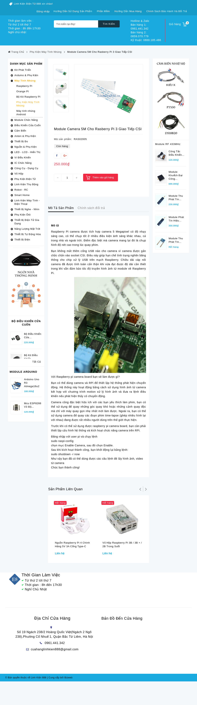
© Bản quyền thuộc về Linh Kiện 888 (25, 701)
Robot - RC (21, 189)
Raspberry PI (24, 86)
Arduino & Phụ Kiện (26, 75)
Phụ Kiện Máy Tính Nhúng (27, 104)
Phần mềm (103, 11)
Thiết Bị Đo (21, 141)
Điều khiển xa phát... (177, 302)
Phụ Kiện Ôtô (22, 214)
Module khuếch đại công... (176, 173)
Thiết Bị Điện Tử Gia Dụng (26, 222)
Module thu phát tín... (176, 195)
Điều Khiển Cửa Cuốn (27, 125)
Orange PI (22, 91)
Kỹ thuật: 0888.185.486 (146, 40)
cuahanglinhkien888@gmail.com (54, 650)
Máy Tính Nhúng (25, 80)
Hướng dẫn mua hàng (128, 11)
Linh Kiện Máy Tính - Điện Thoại (27, 202)
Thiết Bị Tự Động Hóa (27, 234)
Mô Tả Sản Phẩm (61, 208)
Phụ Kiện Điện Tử (25, 179)
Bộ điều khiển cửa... (32, 375)
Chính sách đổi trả (91, 208)
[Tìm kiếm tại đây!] (76, 24)
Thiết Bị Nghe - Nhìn (26, 209)
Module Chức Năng (26, 119)
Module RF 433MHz (168, 144)
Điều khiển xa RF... (177, 344)
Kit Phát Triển (22, 69)
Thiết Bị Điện (22, 239)
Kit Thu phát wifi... (31, 473)
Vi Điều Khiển (22, 157)
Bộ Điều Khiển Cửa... (32, 332)
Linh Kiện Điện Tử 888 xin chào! (33, 3)
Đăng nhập (43, 11)
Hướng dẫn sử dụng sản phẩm (72, 11)
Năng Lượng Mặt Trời (27, 228)
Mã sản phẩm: (63, 139)
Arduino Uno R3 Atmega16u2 (31, 406)
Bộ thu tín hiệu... (175, 323)
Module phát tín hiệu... (176, 217)
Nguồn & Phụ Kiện (25, 146)
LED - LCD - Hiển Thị (27, 152)
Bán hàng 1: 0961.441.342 (140, 26)
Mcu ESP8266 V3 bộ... (32, 428)
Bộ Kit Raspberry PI (28, 96)
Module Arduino (23, 397)
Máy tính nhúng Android (25, 112)
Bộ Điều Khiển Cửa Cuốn (26, 323)
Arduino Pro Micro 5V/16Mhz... (31, 451)
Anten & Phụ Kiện (25, 136)
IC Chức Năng (23, 162)
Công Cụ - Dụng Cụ (26, 168)
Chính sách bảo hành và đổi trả (166, 11)
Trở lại (140, 489)
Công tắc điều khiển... (176, 151)
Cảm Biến (20, 130)
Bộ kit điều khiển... (31, 353)
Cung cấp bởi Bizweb (60, 701)
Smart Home (22, 195)
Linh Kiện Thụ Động (26, 184)
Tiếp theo (146, 489)
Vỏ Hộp (18, 173)
